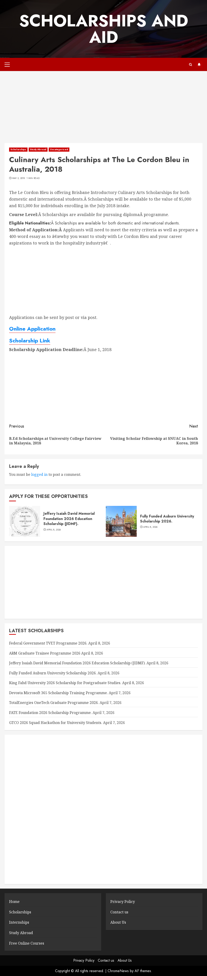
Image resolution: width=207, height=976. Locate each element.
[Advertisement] (103, 109)
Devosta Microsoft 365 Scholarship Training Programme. (58, 692)
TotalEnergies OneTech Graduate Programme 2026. (54, 702)
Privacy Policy (122, 901)
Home (14, 901)
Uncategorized (59, 149)
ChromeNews (118, 970)
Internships (19, 922)
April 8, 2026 (54, 529)
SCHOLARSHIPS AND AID (103, 29)
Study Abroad (38, 149)
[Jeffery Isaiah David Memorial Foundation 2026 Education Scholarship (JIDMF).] (24, 521)
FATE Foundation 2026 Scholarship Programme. (50, 712)
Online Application (32, 329)
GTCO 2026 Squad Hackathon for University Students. (55, 722)
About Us (118, 922)
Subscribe (199, 64)
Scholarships (18, 149)
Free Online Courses (26, 943)
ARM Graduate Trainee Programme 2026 (44, 653)
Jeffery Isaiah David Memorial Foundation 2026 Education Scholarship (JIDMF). (69, 518)
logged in (39, 474)
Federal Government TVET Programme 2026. (48, 643)
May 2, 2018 (18, 178)
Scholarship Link (29, 340)
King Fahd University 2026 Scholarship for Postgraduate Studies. (65, 682)
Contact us (119, 912)
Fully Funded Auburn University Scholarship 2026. (167, 519)
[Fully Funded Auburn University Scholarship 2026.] (121, 521)
